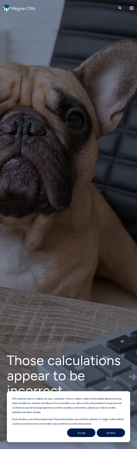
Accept (81, 432)
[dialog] (68, 416)
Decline (111, 432)
